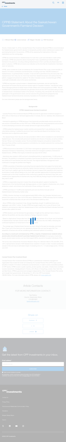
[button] (63, 2)
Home (5, 6)
